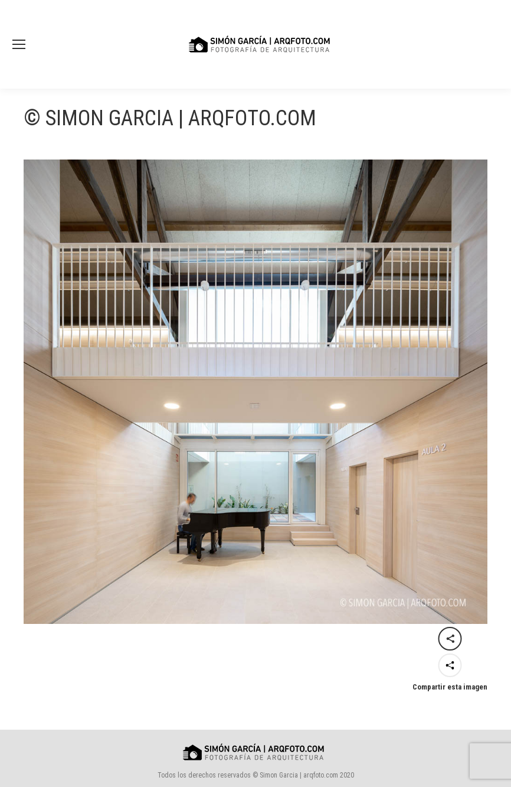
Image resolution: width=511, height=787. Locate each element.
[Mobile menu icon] (19, 44)
